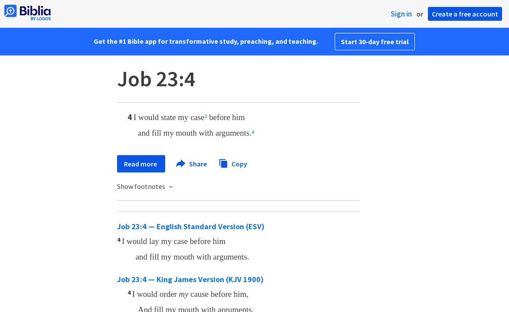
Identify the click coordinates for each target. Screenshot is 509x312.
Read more (141, 163)
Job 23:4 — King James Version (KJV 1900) (190, 279)
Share (192, 163)
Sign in (401, 14)
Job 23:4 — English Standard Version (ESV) (190, 226)
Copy (233, 162)
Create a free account (465, 14)
